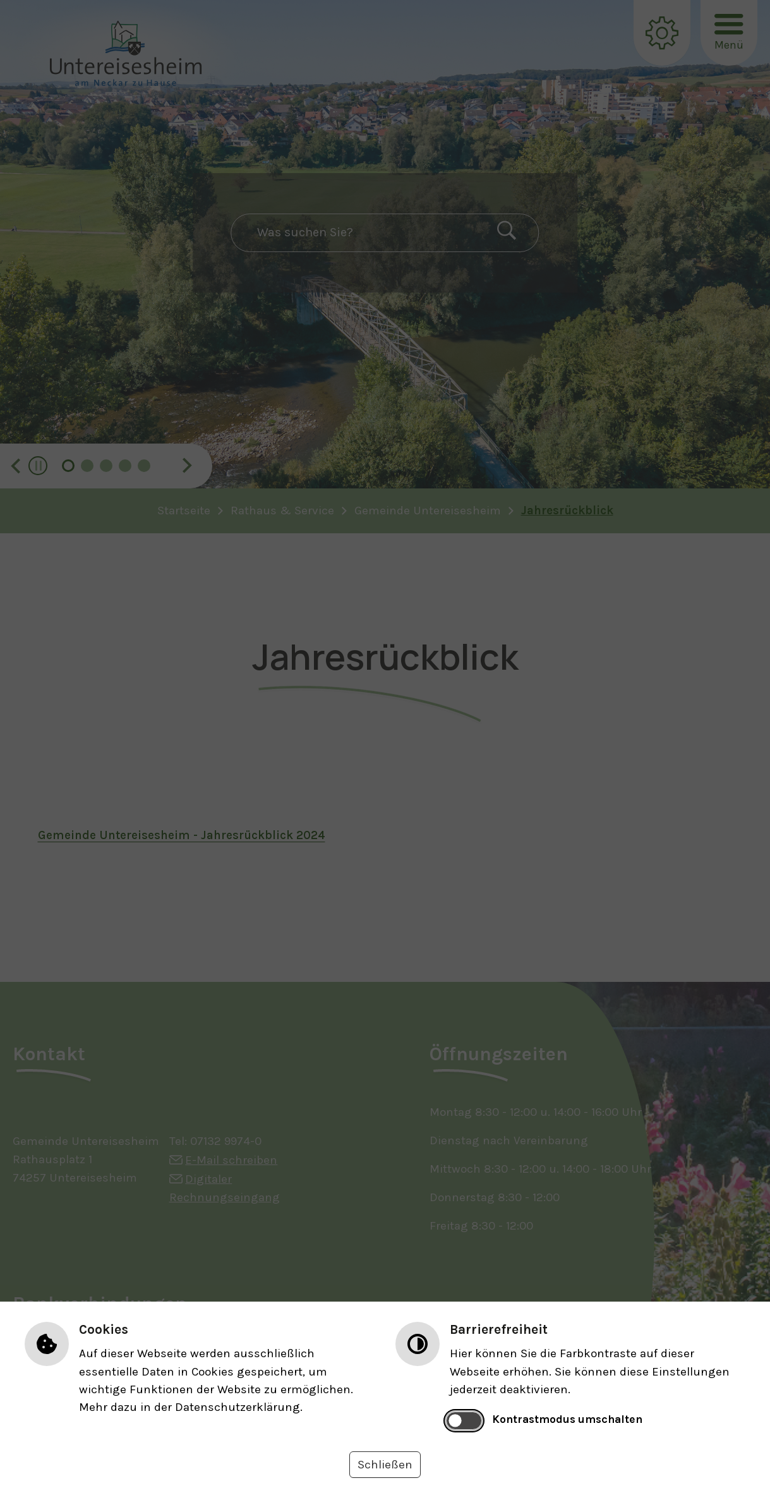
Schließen (385, 1465)
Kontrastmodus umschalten (567, 1419)
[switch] (464, 1420)
